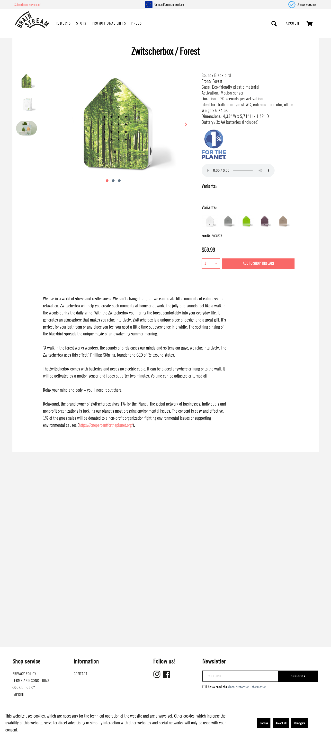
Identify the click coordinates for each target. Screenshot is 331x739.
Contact (80, 674)
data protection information (247, 687)
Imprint (18, 694)
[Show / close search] (274, 23)
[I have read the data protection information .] (204, 686)
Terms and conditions (30, 680)
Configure (299, 723)
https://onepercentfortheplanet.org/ (106, 425)
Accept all (281, 723)
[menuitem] (62, 23)
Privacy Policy (24, 674)
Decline (264, 723)
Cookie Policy (23, 687)
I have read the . (237, 687)
